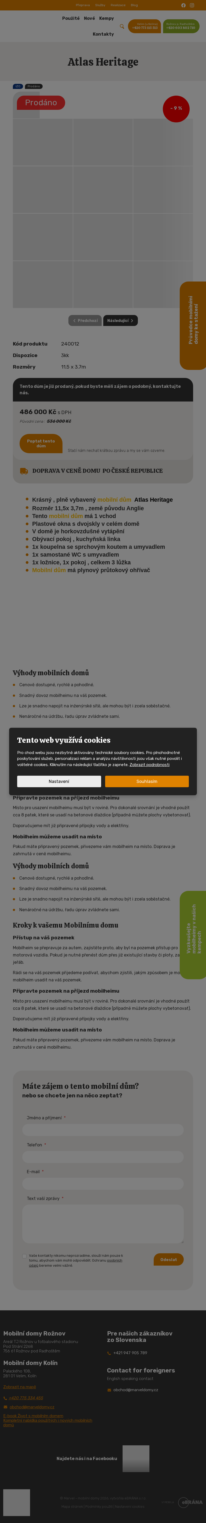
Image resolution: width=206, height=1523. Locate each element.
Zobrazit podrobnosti (150, 764)
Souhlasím (147, 781)
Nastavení (59, 781)
